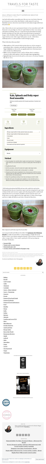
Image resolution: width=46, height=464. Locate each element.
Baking (5, 277)
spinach (7, 256)
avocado (8, 253)
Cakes (5, 283)
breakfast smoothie (12, 253)
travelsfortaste (32, 256)
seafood (6, 338)
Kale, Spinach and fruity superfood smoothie (20, 15)
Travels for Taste (23, 4)
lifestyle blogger (31, 254)
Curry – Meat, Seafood (10, 290)
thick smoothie (14, 256)
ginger (6, 254)
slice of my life (27, 255)
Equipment (24, 122)
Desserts (6, 294)
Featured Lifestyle (9, 300)
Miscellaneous (8, 323)
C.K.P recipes (7, 281)
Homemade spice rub (9, 247)
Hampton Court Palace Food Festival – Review (24, 448)
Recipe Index (12, 252)
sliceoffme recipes (35, 255)
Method (38, 122)
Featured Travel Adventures (11, 302)
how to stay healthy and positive (22, 254)
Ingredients (8, 122)
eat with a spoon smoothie (24, 253)
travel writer (28, 256)
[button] (39, 131)
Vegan (5, 350)
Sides (5, 340)
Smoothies (16, 252)
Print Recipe (13, 105)
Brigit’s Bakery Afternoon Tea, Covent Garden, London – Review (24, 450)
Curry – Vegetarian (9, 292)
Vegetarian (7, 352)
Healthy (9, 252)
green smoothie (9, 254)
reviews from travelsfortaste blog (19, 255)
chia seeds (18, 253)
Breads (5, 279)
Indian (5, 313)
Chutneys (6, 285)
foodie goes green (38, 253)
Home (5, 309)
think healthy (19, 256)
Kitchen (6, 315)
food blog (30, 253)
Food (6, 252)
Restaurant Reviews (9, 334)
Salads (5, 336)
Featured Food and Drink (11, 298)
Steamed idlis (7, 243)
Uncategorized (8, 348)
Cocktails (6, 288)
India (5, 311)
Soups (5, 344)
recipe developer (11, 255)
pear (8, 255)
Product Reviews (8, 325)
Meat (5, 321)
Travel (5, 346)
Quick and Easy (8, 327)
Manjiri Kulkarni (4, 255)
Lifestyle (6, 317)
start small (10, 256)
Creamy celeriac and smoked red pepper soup (16, 248)
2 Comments (15, 16)
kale (28, 254)
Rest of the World (8, 332)
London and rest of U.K (10, 319)
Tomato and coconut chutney (11, 245)
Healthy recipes (14, 254)
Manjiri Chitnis (40, 254)
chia (16, 253)
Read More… (27, 426)
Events (5, 296)
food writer (33, 253)
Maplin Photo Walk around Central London (24, 452)
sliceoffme (30, 255)
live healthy (35, 254)
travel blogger (23, 256)
